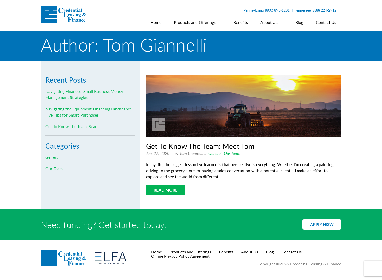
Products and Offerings (190, 252)
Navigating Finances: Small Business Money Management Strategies (84, 94)
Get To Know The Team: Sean (71, 126)
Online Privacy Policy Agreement (180, 256)
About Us (249, 252)
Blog (270, 252)
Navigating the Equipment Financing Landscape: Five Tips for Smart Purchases (88, 112)
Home (156, 252)
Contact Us (291, 252)
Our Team (232, 153)
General (215, 153)
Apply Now (322, 224)
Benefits (226, 252)
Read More (165, 190)
